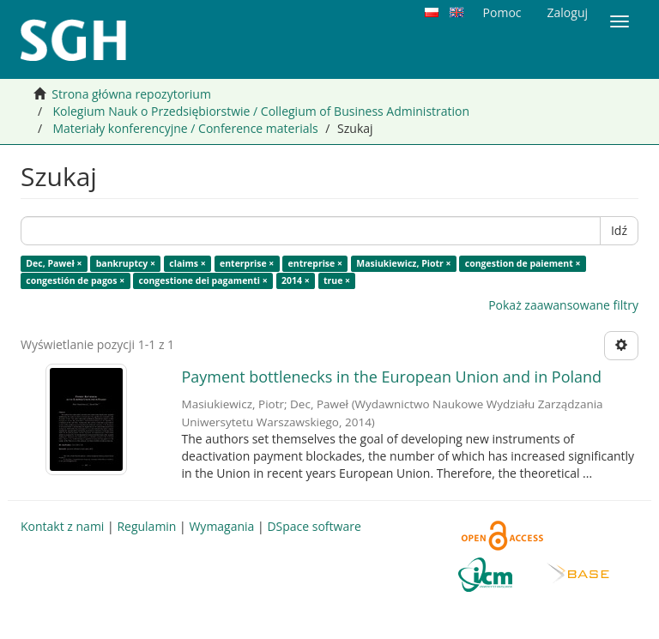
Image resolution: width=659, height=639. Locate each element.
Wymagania (221, 526)
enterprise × (247, 263)
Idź (619, 230)
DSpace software (313, 526)
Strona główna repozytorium (131, 94)
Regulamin (146, 526)
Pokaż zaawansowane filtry (563, 305)
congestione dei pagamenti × (203, 280)
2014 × (295, 280)
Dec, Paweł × (54, 263)
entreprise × (315, 263)
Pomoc (502, 12)
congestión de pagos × (75, 280)
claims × (187, 263)
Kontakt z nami (62, 526)
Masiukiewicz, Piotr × (403, 263)
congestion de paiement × (523, 263)
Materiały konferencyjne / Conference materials (184, 128)
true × (336, 280)
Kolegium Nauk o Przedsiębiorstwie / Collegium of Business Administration (260, 111)
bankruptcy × (125, 263)
